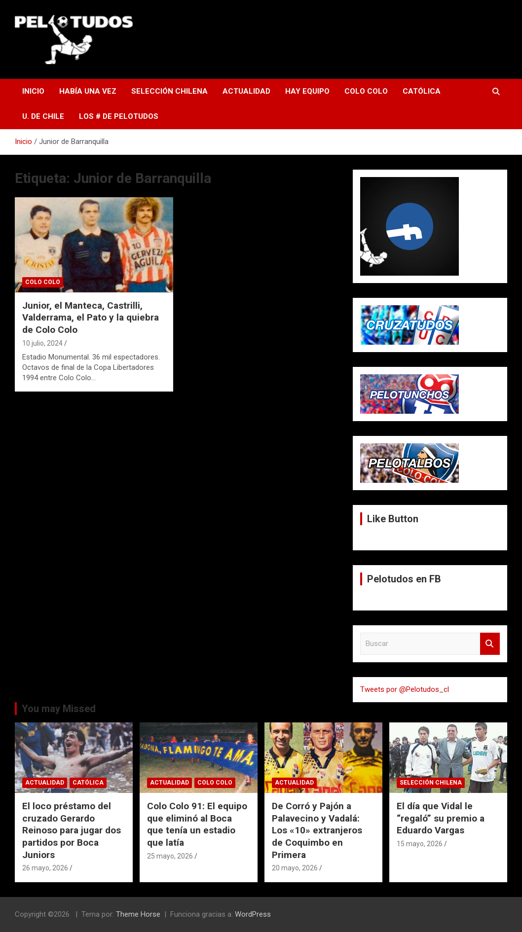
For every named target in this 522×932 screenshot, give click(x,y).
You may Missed (59, 709)
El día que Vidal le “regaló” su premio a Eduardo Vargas (441, 818)
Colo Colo (366, 91)
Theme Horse (138, 914)
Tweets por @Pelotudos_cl (404, 689)
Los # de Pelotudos (118, 116)
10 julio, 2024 (42, 343)
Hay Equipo (307, 91)
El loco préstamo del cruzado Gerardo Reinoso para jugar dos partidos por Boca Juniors (71, 830)
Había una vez (87, 91)
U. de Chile (43, 116)
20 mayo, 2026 (295, 868)
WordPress (253, 914)
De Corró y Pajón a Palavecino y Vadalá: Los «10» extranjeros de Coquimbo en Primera (317, 830)
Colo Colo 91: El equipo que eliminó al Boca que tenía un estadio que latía (197, 824)
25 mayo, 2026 (170, 856)
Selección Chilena (169, 91)
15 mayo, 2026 (420, 844)
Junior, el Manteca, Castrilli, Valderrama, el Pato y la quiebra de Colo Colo (90, 317)
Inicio (33, 91)
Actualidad (246, 91)
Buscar (490, 644)
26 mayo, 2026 (45, 868)
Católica (422, 91)
